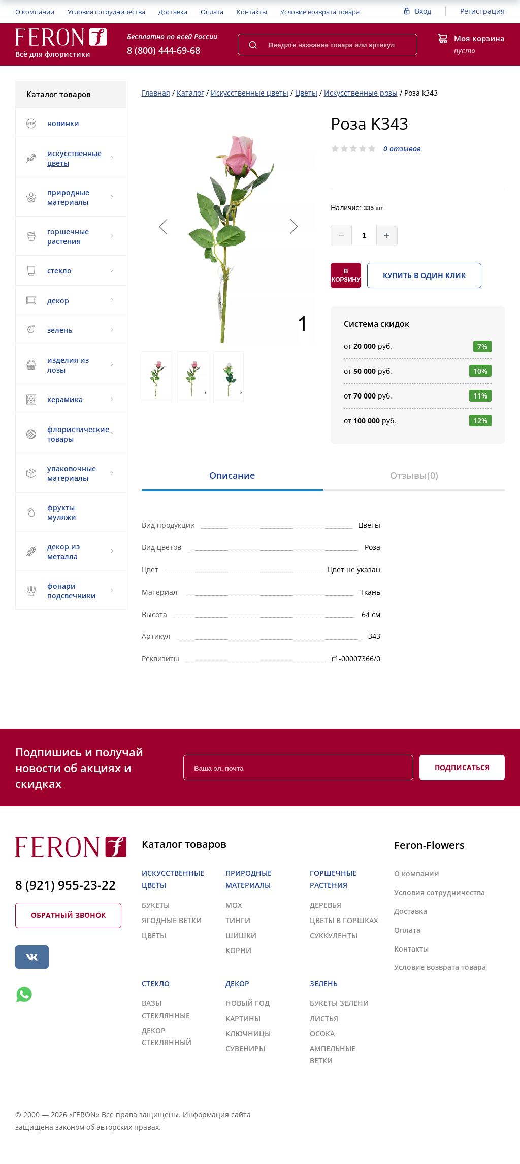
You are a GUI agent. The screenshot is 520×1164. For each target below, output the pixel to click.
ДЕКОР (69, 300)
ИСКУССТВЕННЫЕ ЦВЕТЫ (69, 158)
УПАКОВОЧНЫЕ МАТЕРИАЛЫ (69, 473)
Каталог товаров (70, 94)
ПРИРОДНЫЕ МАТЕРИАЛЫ (69, 197)
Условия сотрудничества (106, 11)
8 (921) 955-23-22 (65, 884)
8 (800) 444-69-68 (163, 50)
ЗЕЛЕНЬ (69, 330)
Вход (423, 11)
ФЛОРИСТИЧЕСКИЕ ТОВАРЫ (69, 434)
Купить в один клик (424, 275)
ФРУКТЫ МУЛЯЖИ (51, 512)
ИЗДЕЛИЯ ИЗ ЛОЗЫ (69, 365)
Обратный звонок (68, 915)
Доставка (172, 11)
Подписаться (462, 767)
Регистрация (482, 11)
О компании (34, 11)
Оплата (212, 11)
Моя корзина (479, 38)
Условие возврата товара (320, 11)
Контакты (252, 11)
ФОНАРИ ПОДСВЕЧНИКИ (69, 590)
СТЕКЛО (69, 271)
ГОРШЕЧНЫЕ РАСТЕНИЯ (69, 236)
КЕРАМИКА (69, 399)
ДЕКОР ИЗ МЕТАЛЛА (69, 551)
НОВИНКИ (52, 123)
